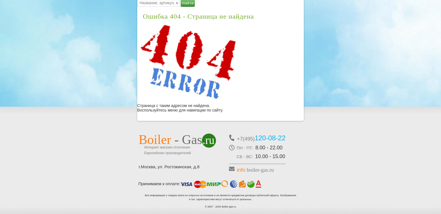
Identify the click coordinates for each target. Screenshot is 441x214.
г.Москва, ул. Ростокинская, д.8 (169, 166)
